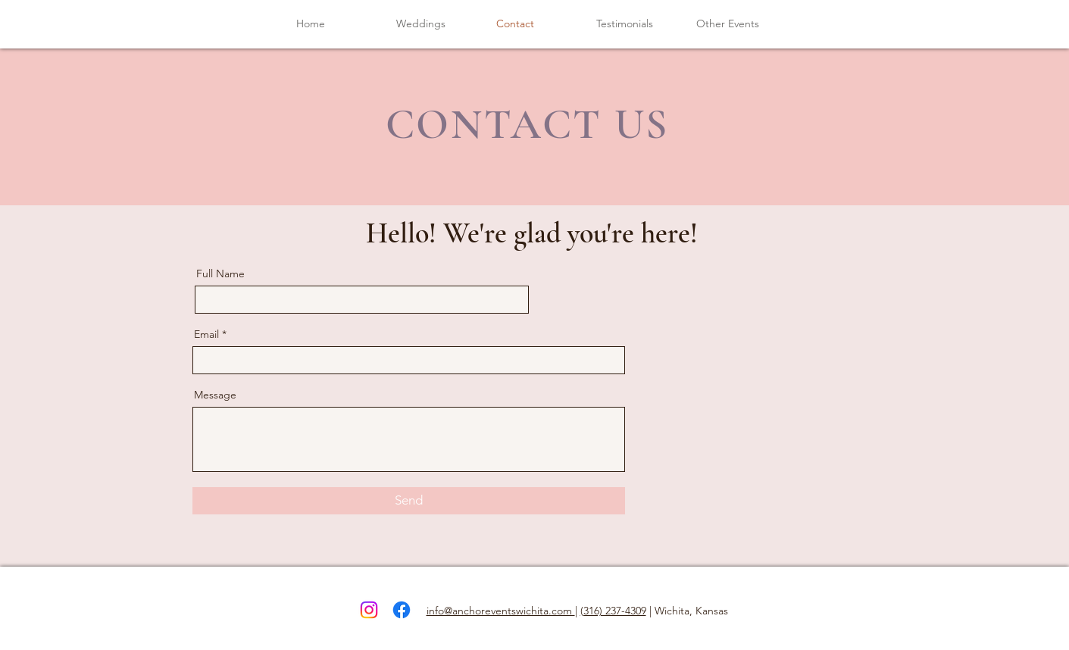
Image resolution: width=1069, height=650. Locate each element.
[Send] (408, 500)
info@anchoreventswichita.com (501, 610)
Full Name (220, 273)
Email (206, 334)
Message (215, 394)
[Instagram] (369, 609)
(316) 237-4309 (613, 610)
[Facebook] (401, 609)
